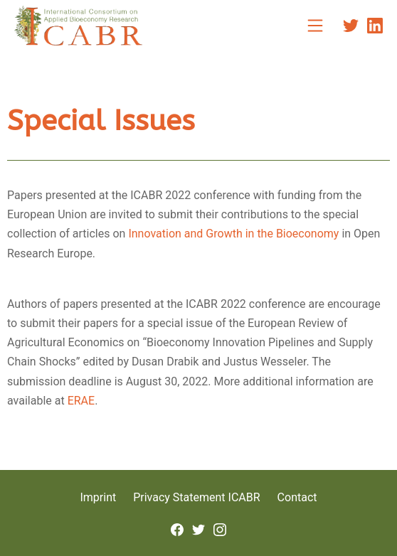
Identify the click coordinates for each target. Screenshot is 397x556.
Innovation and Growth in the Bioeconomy (233, 233)
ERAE (81, 400)
